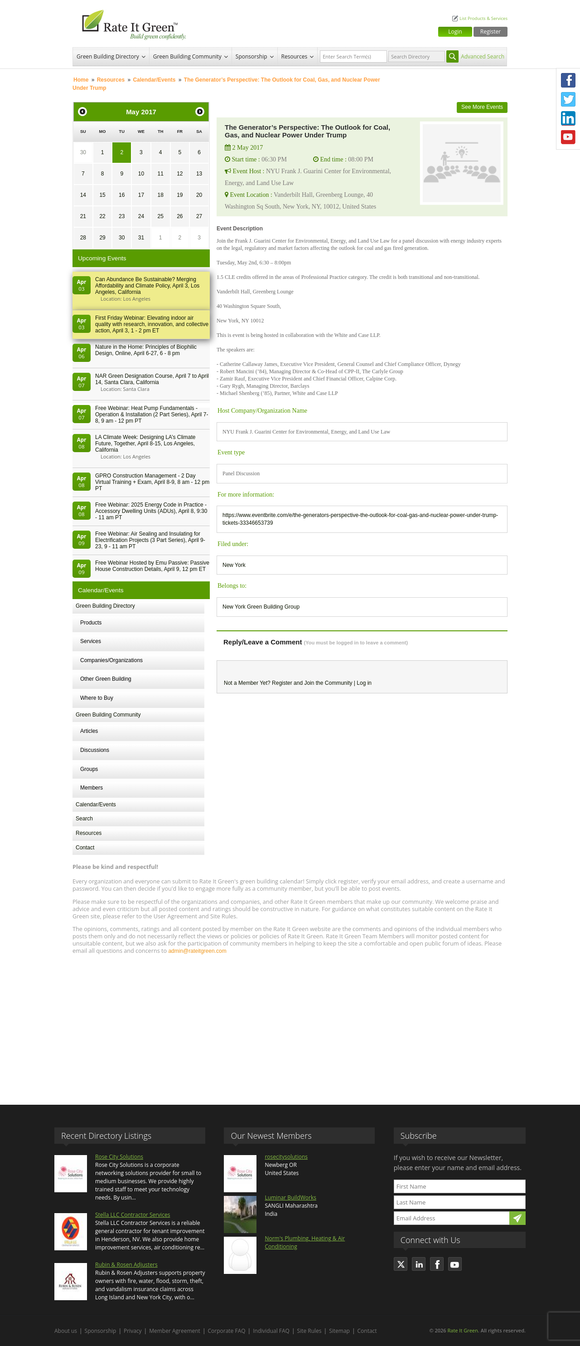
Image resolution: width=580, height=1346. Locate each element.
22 (102, 216)
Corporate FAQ (227, 1331)
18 (160, 195)
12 (180, 174)
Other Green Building (105, 679)
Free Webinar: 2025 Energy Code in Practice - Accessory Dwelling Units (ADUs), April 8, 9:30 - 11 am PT (151, 511)
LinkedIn (568, 118)
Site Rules (309, 1331)
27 (199, 216)
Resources (294, 56)
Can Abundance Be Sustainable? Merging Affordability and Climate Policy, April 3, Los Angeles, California (147, 285)
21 (83, 216)
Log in (364, 683)
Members (91, 788)
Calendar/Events (154, 80)
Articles (89, 731)
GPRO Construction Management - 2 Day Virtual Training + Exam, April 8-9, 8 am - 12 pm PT (152, 482)
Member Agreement (174, 1331)
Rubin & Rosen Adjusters (126, 1264)
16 (122, 195)
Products (91, 622)
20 (199, 195)
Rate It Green (462, 1330)
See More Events (482, 107)
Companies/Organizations (111, 660)
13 (199, 174)
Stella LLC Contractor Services (132, 1215)
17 (141, 195)
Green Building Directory (108, 56)
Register (490, 31)
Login (455, 31)
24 (141, 216)
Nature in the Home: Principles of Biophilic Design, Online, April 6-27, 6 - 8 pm (146, 350)
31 (141, 237)
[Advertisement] (290, 1025)
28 (83, 237)
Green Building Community (187, 56)
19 (180, 195)
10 (141, 174)
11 (160, 174)
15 (102, 195)
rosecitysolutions (286, 1157)
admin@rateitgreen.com (197, 951)
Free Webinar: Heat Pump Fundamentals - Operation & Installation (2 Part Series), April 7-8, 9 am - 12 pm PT (151, 414)
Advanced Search (482, 56)
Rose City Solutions (119, 1157)
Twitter (568, 99)
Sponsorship (251, 56)
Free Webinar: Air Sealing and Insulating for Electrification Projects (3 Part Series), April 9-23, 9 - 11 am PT (150, 540)
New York (234, 565)
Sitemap (339, 1331)
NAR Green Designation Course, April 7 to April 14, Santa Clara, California (152, 379)
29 (102, 237)
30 (83, 152)
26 (180, 216)
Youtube (568, 137)
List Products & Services (483, 18)
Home (80, 80)
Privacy (133, 1331)
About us (65, 1331)
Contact (85, 847)
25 (160, 216)
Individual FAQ (271, 1331)
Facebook (568, 80)
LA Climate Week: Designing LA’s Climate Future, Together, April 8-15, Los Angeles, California (145, 443)
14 (83, 195)
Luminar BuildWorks (290, 1197)
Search (84, 818)
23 (122, 216)
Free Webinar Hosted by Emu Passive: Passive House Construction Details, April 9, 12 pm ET (152, 566)
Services (90, 641)
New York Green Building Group (261, 607)
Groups (89, 769)
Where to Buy (96, 698)
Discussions (94, 750)
